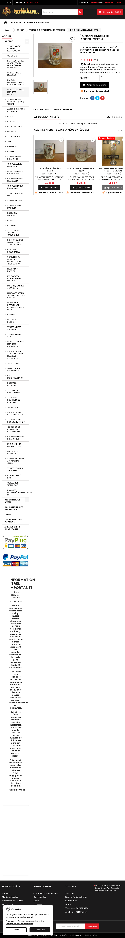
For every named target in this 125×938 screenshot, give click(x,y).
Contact (7, 2)
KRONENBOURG (14, 126)
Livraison (6, 893)
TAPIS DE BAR (13, 363)
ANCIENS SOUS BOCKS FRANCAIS (15, 413)
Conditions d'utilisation (12, 900)
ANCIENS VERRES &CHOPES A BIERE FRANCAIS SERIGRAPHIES (15, 355)
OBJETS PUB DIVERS (12, 320)
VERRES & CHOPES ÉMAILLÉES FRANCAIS (15, 92)
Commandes (39, 897)
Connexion (94, 2)
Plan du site (7, 904)
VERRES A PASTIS (14, 200)
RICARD (10, 116)
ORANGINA (12, 146)
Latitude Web (91, 935)
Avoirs (36, 900)
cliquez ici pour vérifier (105, 890)
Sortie (16, 929)
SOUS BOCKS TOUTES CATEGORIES (13, 232)
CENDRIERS (12, 55)
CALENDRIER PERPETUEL (12, 452)
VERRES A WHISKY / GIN (15, 194)
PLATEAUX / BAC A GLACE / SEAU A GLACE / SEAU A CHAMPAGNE (15, 64)
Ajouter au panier (94, 85)
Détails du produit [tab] (63, 109)
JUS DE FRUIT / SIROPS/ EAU (13, 369)
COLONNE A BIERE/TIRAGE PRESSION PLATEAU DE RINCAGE (15, 306)
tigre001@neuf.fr (79, 912)
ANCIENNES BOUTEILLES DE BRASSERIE (13, 400)
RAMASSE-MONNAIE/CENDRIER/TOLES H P (18, 492)
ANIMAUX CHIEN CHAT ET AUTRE (12, 528)
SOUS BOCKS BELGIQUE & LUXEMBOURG (13, 429)
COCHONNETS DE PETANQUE (13, 520)
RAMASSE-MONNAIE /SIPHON (15, 376)
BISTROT (15, 22)
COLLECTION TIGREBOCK (13, 484)
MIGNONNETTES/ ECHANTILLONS (14, 445)
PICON (10, 220)
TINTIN (7, 514)
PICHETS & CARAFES (12, 214)
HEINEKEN (11, 131)
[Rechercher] (62, 12)
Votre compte (42, 886)
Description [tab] (41, 109)
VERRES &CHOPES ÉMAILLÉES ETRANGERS (15, 344)
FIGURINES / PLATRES (12, 270)
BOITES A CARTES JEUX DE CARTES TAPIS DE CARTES (15, 242)
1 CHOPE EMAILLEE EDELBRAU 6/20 (81, 169)
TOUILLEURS (12, 407)
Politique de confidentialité (19, 923)
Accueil (7, 36)
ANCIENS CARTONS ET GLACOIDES (16, 110)
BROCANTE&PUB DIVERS (35, 22)
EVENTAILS (12, 225)
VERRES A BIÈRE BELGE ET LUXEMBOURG (14, 48)
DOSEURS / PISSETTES (12, 384)
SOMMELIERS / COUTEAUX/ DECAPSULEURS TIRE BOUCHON (14, 260)
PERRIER (10, 151)
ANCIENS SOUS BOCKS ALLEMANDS (16, 420)
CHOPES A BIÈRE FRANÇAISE (14, 165)
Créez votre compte (111, 2)
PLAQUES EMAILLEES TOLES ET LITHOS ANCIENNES (16, 82)
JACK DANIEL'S (13, 136)
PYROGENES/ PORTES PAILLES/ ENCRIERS (14, 278)
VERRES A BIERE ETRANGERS (14, 157)
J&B (9, 141)
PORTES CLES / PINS (13, 476)
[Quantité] (95, 78)
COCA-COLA (13, 121)
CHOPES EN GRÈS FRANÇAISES (15, 179)
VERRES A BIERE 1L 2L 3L (15, 335)
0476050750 (32, 2)
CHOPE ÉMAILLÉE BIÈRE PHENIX (49, 169)
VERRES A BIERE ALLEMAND (14, 328)
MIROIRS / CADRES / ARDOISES (15, 286)
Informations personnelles (45, 893)
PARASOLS (12, 314)
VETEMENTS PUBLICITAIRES (13, 391)
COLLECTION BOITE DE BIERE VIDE (13, 508)
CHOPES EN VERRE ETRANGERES (15, 172)
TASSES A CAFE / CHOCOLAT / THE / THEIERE (15, 101)
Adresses (37, 904)
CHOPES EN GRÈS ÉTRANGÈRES (15, 187)
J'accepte (40, 929)
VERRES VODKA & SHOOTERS (15, 469)
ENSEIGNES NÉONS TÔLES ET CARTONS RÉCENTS (16, 295)
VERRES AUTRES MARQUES (14, 206)
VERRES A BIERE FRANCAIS (14, 73)
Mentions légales (10, 897)
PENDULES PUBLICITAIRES (13, 250)
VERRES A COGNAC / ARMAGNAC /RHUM (16, 461)
